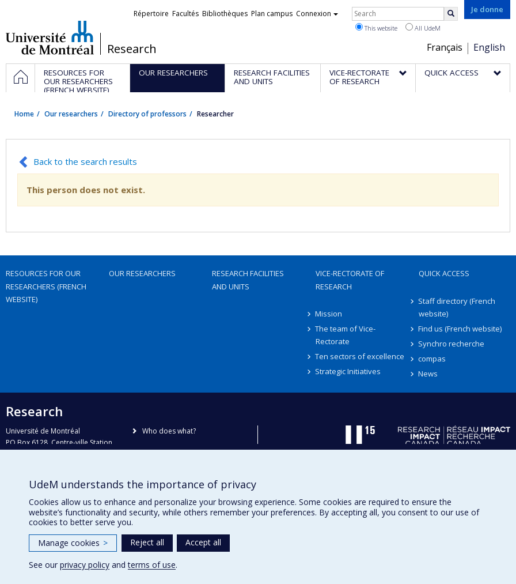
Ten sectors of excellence (360, 356)
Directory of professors (147, 114)
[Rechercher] (451, 14)
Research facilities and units (248, 279)
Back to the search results (85, 161)
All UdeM (423, 27)
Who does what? (169, 431)
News (428, 373)
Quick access (444, 273)
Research (132, 49)
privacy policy (84, 564)
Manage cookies (73, 542)
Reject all (147, 542)
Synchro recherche (452, 343)
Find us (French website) (460, 328)
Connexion (317, 13)
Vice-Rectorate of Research (350, 279)
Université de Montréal (50, 37)
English (489, 47)
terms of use (152, 564)
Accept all (203, 542)
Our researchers (71, 114)
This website (376, 27)
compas (432, 358)
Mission (329, 313)
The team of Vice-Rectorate (346, 334)
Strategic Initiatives (348, 371)
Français (444, 47)
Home (24, 114)
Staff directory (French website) (457, 307)
